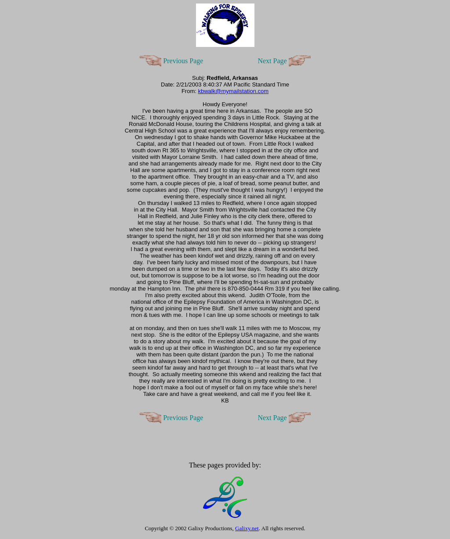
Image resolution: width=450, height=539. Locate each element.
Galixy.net (247, 528)
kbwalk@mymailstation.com (233, 91)
